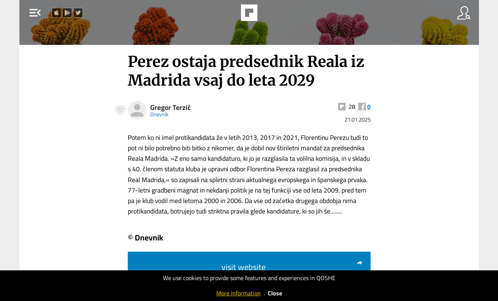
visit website (292, 267)
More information (238, 293)
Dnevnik (159, 114)
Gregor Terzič (170, 107)
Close (275, 293)
